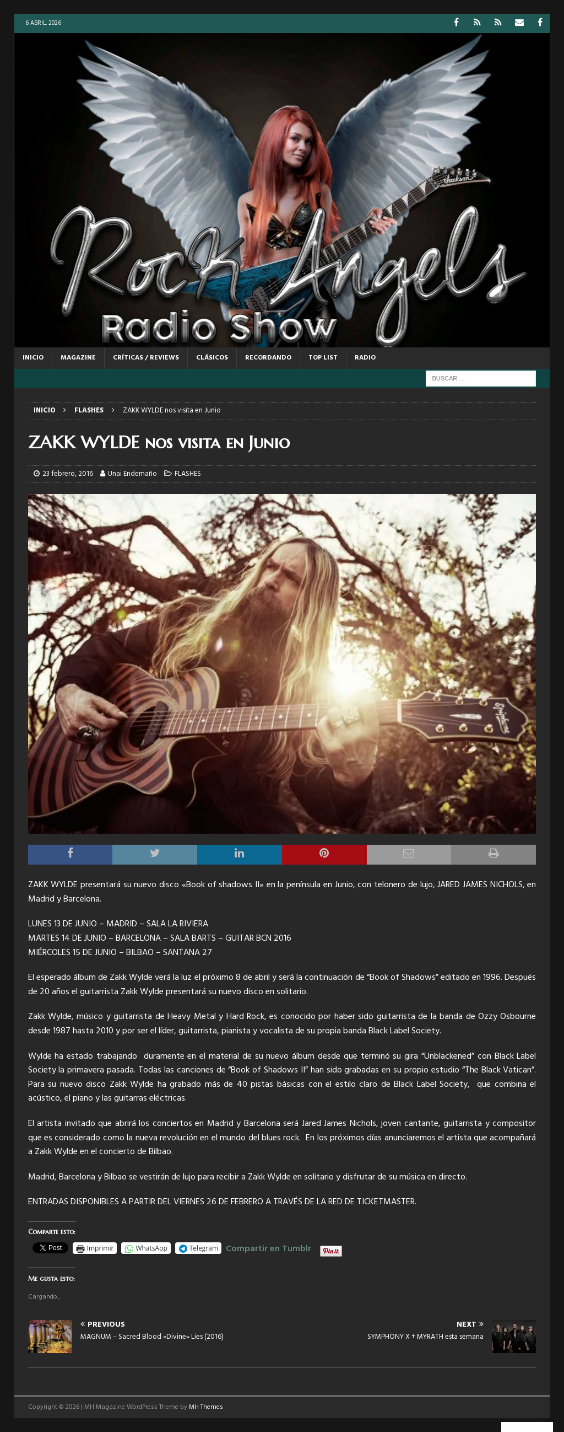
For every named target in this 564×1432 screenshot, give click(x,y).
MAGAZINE (78, 357)
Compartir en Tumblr (268, 1247)
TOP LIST (323, 357)
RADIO (365, 357)
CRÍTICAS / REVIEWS (146, 357)
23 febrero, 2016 (67, 474)
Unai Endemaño (132, 474)
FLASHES (188, 474)
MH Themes (206, 1407)
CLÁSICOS (212, 357)
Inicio (33, 357)
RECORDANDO (268, 357)
